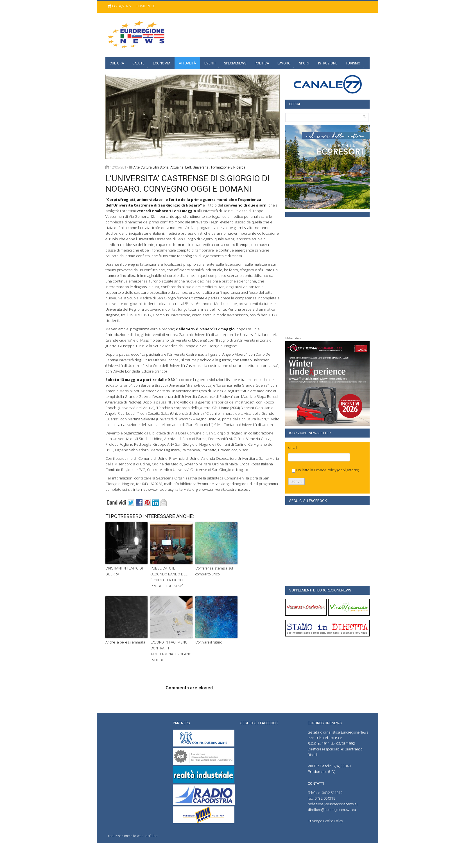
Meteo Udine (293, 338)
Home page (145, 6)
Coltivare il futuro (208, 642)
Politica (262, 63)
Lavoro (284, 63)
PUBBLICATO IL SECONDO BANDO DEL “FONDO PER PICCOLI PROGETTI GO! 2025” (168, 577)
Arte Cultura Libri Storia (151, 167)
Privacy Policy (325, 469)
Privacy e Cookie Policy (325, 821)
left (188, 167)
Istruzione (327, 63)
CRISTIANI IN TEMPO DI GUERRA (124, 571)
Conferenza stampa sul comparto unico (214, 571)
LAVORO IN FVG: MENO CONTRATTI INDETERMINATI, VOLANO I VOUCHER (170, 651)
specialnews (235, 63)
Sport (304, 63)
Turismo (353, 63)
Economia (161, 63)
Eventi (210, 63)
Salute (138, 63)
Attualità (187, 63)
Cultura (117, 63)
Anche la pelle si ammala (125, 642)
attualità (177, 167)
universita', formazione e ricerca (219, 167)
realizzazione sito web (126, 836)
